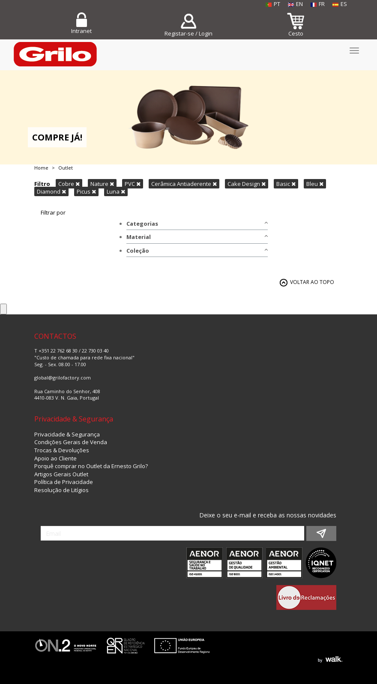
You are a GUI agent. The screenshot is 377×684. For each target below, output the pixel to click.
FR (318, 4)
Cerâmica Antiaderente (184, 184)
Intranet (81, 31)
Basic (286, 184)
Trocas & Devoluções (61, 450)
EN (295, 4)
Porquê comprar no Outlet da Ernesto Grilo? (91, 466)
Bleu (314, 184)
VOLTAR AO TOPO (312, 282)
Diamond (51, 191)
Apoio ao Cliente (55, 458)
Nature (102, 184)
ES (339, 4)
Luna (116, 191)
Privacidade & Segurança (67, 434)
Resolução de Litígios (61, 490)
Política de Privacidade (63, 482)
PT (273, 4)
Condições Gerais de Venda (70, 442)
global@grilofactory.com (62, 377)
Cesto (295, 33)
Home (41, 167)
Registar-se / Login (188, 33)
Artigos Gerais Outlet (61, 474)
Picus (86, 191)
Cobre (69, 184)
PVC (133, 184)
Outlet (65, 167)
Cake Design (246, 184)
